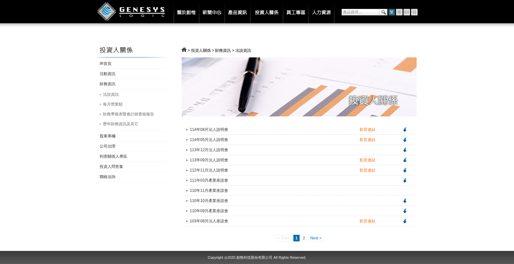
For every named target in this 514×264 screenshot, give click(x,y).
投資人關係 (266, 11)
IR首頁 (105, 63)
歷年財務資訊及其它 (120, 124)
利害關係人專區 (113, 156)
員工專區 (295, 11)
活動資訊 (107, 73)
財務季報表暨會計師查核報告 (128, 114)
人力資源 (321, 11)
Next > (316, 238)
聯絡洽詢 (107, 176)
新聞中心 (212, 11)
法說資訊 (111, 94)
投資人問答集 (111, 166)
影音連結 (367, 129)
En (407, 12)
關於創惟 (186, 11)
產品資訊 (237, 11)
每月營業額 (113, 104)
